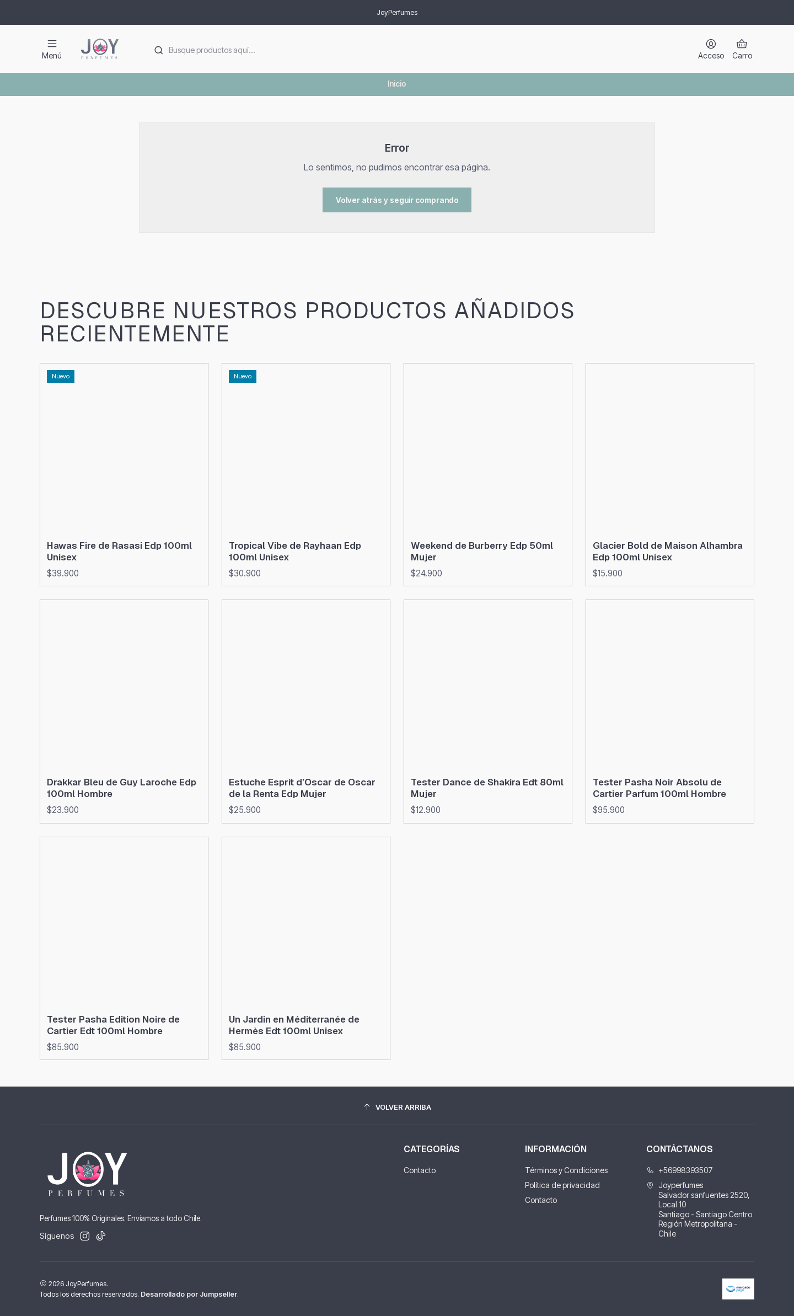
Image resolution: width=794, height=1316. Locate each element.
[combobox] (414, 49)
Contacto (420, 1170)
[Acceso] (711, 49)
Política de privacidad (562, 1185)
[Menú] (52, 49)
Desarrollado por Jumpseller (189, 1294)
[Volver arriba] (397, 1107)
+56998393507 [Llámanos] (679, 1170)
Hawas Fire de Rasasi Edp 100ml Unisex (119, 594)
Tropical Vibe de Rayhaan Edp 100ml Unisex (295, 605)
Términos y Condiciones (566, 1170)
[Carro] (742, 49)
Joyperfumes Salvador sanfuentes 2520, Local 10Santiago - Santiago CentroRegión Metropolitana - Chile (699, 1209)
